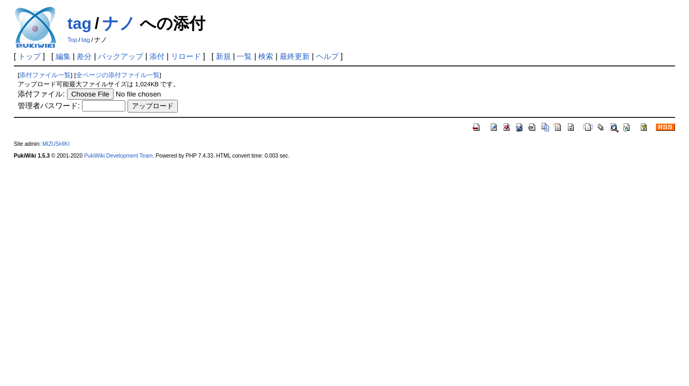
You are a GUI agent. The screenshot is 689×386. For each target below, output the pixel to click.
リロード (186, 56)
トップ (29, 56)
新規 (223, 56)
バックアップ (120, 56)
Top (73, 39)
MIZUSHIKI (56, 144)
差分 (84, 56)
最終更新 (295, 56)
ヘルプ (327, 56)
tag (80, 23)
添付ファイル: (41, 94)
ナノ (119, 23)
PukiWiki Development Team (118, 156)
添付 (156, 56)
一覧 (244, 56)
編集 (63, 56)
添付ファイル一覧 (45, 75)
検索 (265, 56)
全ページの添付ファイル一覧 (118, 75)
